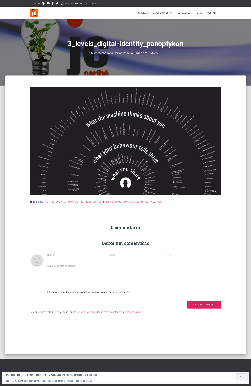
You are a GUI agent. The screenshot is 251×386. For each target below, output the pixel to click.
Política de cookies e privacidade (80, 381)
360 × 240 (122, 201)
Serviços (143, 13)
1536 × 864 (97, 201)
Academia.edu (77, 4)
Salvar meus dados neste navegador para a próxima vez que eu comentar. (91, 292)
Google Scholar (43, 4)
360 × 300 (134, 201)
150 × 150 (49, 201)
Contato (213, 13)
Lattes (37, 4)
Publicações (184, 13)
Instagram (62, 4)
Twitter (57, 4)
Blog (199, 13)
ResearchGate (92, 4)
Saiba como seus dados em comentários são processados (109, 312)
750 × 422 (73, 201)
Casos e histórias (162, 13)
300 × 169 (61, 201)
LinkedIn (31, 4)
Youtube (48, 4)
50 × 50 (144, 201)
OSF (67, 4)
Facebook (53, 4)
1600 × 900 (110, 201)
